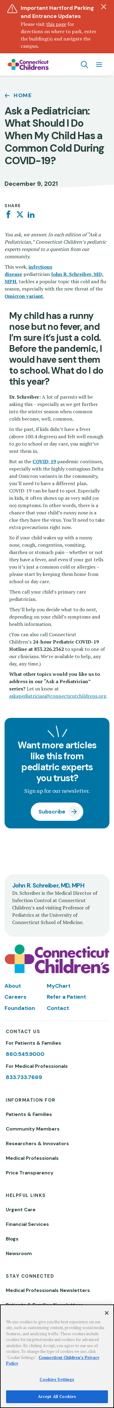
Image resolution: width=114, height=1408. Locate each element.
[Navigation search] (84, 64)
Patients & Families (29, 1114)
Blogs (12, 1239)
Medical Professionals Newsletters (48, 1290)
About (13, 986)
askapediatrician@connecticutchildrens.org (57, 696)
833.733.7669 (24, 1077)
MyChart (59, 986)
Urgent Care (21, 1209)
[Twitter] (20, 214)
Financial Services (27, 1224)
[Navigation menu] (99, 64)
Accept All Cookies (57, 1396)
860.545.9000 (25, 1054)
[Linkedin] (31, 214)
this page (56, 24)
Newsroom (19, 1253)
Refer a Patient (66, 996)
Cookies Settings (57, 1379)
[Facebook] (8, 214)
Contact (58, 1008)
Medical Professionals (32, 1158)
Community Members (33, 1129)
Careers (15, 996)
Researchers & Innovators (37, 1143)
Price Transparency (30, 1173)
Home (23, 95)
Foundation (20, 1008)
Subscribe (52, 811)
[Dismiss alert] (103, 6)
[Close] (106, 1313)
